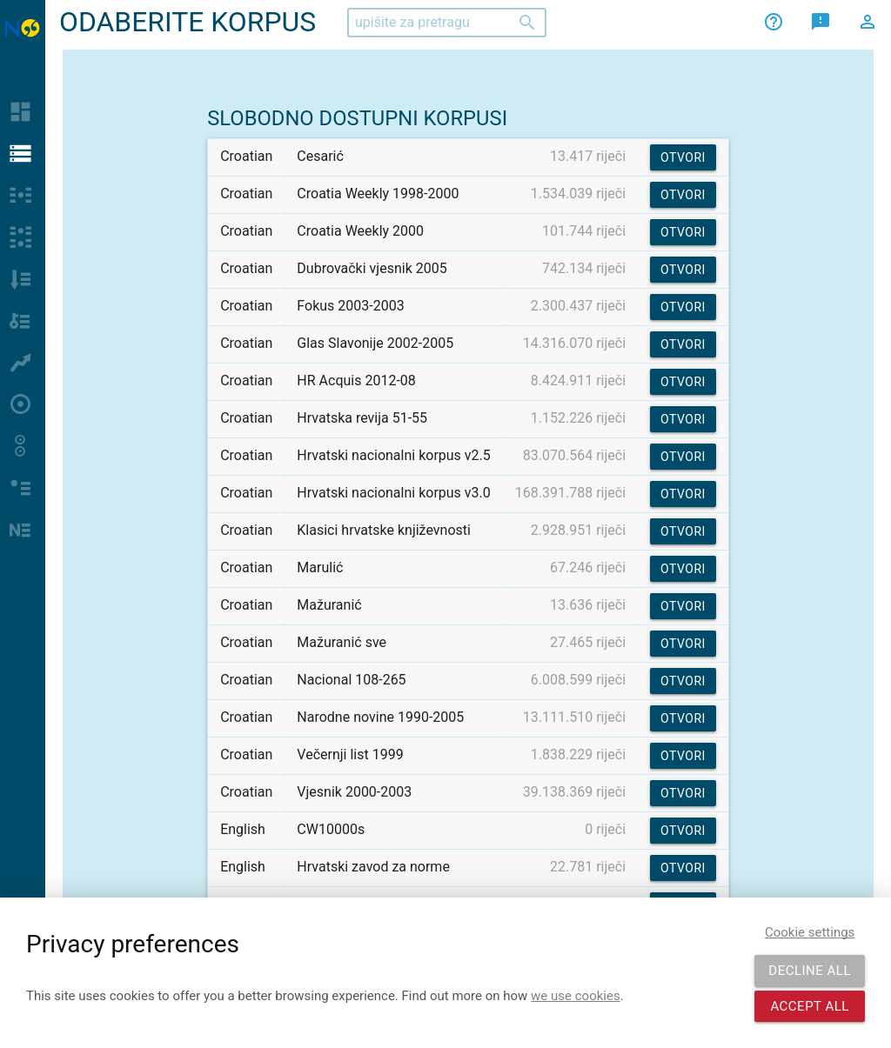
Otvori (683, 157)
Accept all (809, 1006)
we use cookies (575, 996)
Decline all (809, 970)
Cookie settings (809, 932)
